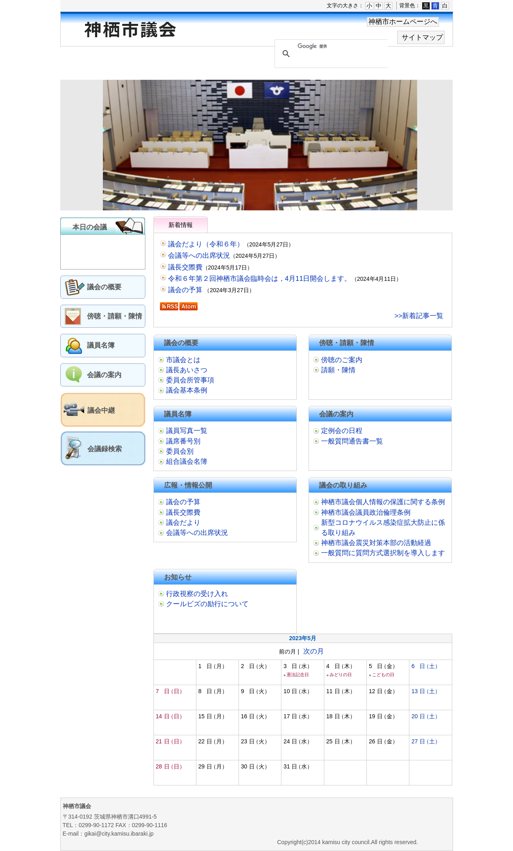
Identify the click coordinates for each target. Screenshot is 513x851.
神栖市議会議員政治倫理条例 (366, 512)
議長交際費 (185, 267)
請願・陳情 (338, 370)
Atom (188, 306)
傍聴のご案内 (341, 360)
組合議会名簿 (186, 461)
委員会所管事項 (190, 380)
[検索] (330, 46)
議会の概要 (104, 287)
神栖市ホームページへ (402, 21)
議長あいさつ (186, 370)
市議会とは (183, 360)
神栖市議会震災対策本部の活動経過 (376, 543)
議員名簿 (101, 345)
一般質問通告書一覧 (352, 441)
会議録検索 (104, 449)
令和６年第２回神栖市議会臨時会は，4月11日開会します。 (259, 278)
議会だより (183, 522)
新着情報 (180, 224)
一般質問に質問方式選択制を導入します (383, 553)
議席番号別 (183, 441)
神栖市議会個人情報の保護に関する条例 (383, 502)
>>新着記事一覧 (419, 316)
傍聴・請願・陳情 (114, 316)
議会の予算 (186, 290)
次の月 (313, 651)
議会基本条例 (186, 390)
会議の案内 (104, 375)
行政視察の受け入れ (197, 594)
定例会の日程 (341, 431)
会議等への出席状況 (199, 255)
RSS (169, 306)
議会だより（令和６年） (206, 244)
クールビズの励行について (207, 604)
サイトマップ (422, 37)
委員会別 (180, 451)
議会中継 (101, 410)
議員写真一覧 (186, 431)
